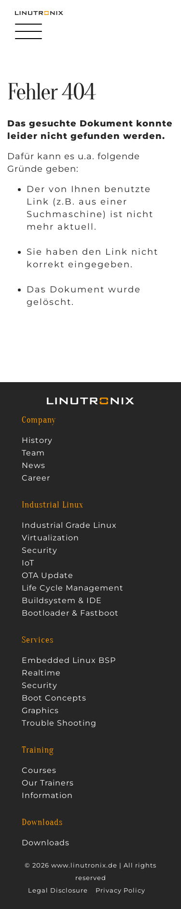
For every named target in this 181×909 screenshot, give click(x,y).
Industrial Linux (53, 505)
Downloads (42, 822)
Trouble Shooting (59, 723)
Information (47, 795)
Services (38, 640)
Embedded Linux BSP (69, 660)
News (33, 465)
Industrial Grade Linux (69, 525)
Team (33, 453)
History (37, 440)
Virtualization (50, 538)
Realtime (41, 673)
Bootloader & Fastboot (70, 613)
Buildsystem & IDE (62, 601)
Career (36, 478)
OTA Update (47, 575)
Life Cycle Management (73, 588)
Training (38, 750)
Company (39, 420)
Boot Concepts (54, 698)
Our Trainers (48, 783)
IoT (28, 563)
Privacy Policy (120, 890)
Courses (39, 770)
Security (39, 550)
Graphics (40, 711)
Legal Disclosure (58, 890)
